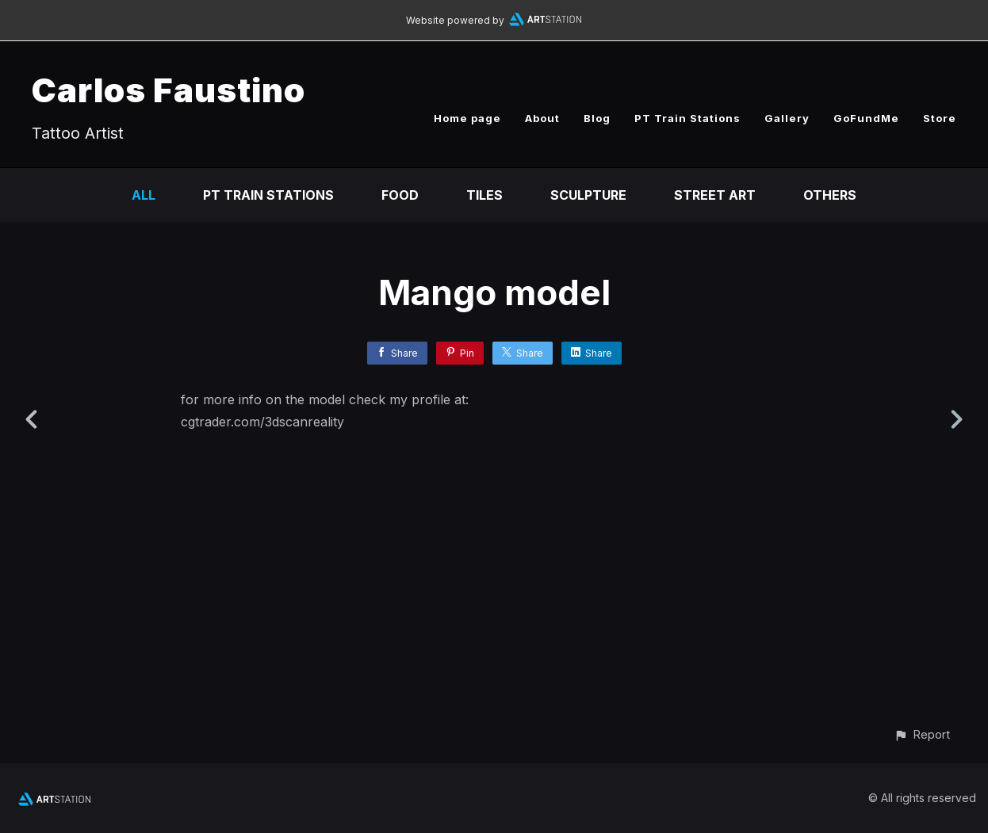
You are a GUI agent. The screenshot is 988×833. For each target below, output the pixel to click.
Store (939, 118)
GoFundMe (866, 118)
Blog (597, 118)
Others (829, 195)
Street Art (715, 195)
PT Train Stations (687, 118)
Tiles (484, 195)
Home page (467, 118)
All (143, 195)
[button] (921, 734)
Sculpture (588, 195)
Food (400, 195)
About (542, 118)
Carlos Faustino (168, 90)
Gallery (787, 118)
